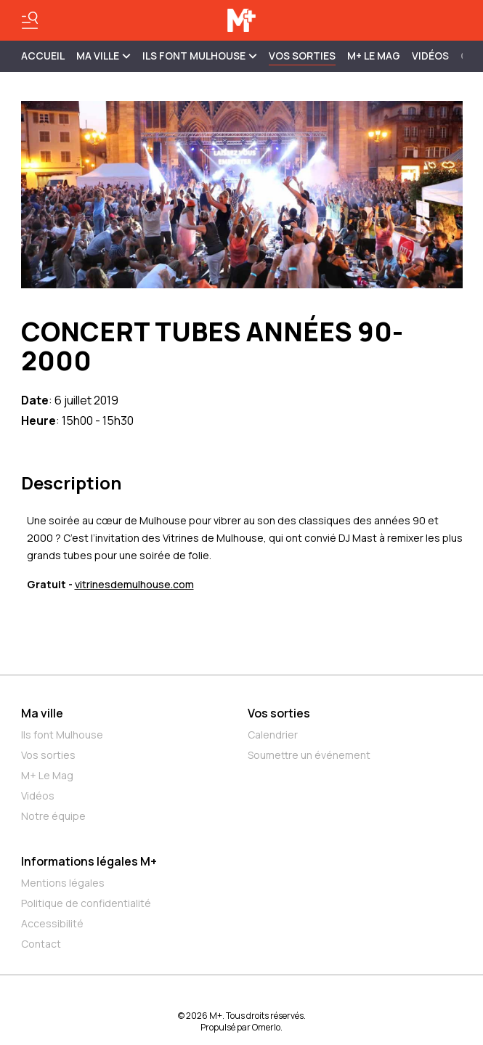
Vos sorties (302, 55)
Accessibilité (52, 923)
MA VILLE (103, 55)
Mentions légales (63, 883)
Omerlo (266, 1027)
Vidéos (430, 55)
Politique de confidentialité (86, 903)
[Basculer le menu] (29, 20)
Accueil (43, 55)
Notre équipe (53, 816)
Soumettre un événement (309, 755)
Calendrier (273, 734)
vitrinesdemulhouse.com (134, 584)
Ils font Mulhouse (62, 734)
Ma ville (42, 713)
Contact (41, 944)
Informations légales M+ (89, 861)
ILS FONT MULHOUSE (199, 55)
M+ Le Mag (373, 55)
